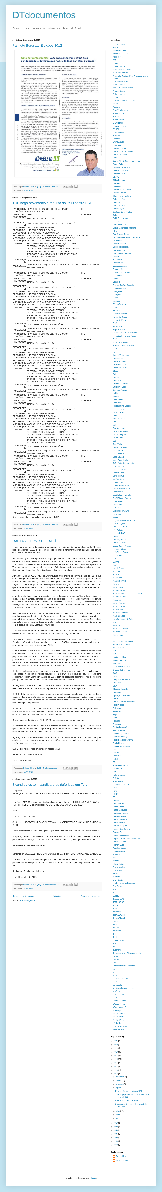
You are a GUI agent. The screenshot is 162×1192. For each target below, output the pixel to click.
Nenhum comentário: (51, 187)
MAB (115, 565)
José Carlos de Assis (121, 489)
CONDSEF (117, 202)
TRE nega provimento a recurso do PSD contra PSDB (53, 203)
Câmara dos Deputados (123, 151)
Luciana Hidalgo (119, 549)
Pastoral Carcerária (121, 727)
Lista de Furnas (119, 543)
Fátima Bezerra (119, 304)
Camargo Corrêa (120, 155)
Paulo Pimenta (119, 743)
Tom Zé (116, 928)
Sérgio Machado (119, 867)
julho (118, 1111)
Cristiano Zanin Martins (122, 212)
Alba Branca (118, 63)
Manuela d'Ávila (119, 581)
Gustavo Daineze (120, 390)
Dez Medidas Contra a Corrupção (127, 237)
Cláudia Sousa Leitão (122, 190)
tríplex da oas (118, 940)
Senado (116, 861)
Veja (115, 982)
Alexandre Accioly (120, 73)
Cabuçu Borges (119, 148)
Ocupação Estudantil (121, 679)
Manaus (116, 574)
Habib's (116, 393)
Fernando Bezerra (120, 314)
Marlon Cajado (119, 616)
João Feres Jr (118, 454)
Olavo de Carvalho (120, 689)
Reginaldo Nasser (120, 813)
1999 (116, 1137)
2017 (116, 1055)
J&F (114, 425)
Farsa (115, 298)
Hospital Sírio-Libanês (122, 406)
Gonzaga (117, 377)
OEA (115, 686)
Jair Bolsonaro (119, 428)
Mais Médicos (118, 568)
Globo (115, 371)
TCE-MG (116, 905)
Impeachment (118, 409)
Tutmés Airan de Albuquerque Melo (127, 953)
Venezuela (117, 985)
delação (116, 221)
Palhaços (117, 711)
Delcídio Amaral (119, 225)
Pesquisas (117, 756)
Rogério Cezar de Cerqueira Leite (127, 839)
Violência (116, 991)
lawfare (116, 517)
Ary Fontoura (118, 113)
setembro (120, 1084)
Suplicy (116, 896)
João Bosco (118, 450)
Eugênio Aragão (119, 288)
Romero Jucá (118, 845)
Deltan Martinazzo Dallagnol (124, 228)
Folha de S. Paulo (120, 342)
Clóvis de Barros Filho (122, 196)
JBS (114, 441)
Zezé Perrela (118, 1029)
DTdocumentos (44, 15)
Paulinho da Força (120, 737)
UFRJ (115, 956)
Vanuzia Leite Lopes (121, 978)
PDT (115, 749)
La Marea (117, 514)
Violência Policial (120, 994)
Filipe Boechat (119, 330)
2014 (116, 1066)
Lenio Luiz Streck (120, 527)
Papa (115, 714)
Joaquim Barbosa (120, 469)
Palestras (117, 708)
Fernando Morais (120, 320)
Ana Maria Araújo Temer (123, 88)
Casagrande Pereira (121, 167)
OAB (115, 673)
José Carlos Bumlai (121, 485)
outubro (119, 1081)
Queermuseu (118, 803)
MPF (115, 651)
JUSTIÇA (117, 508)
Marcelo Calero (119, 597)
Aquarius (116, 107)
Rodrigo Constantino (121, 829)
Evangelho (117, 291)
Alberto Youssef (119, 67)
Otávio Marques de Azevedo (124, 702)
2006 (116, 1130)
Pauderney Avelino (121, 734)
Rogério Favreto (119, 842)
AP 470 (116, 104)
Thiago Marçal (119, 918)
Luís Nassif (117, 555)
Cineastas (117, 186)
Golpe (115, 374)
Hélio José (117, 403)
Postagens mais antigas (90, 896)
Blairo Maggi (118, 123)
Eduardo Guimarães (121, 272)
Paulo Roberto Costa (121, 746)
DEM (115, 231)
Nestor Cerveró (119, 660)
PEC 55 (116, 753)
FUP (115, 349)
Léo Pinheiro (118, 530)
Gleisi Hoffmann (119, 364)
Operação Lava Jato (121, 695)
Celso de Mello (119, 174)
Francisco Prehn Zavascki (123, 345)
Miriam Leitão (118, 648)
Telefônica (117, 912)
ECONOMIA (118, 259)
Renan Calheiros (120, 819)
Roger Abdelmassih (121, 835)
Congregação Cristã (121, 209)
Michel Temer (118, 635)
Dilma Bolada (118, 240)
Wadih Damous (119, 1001)
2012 (116, 1074)
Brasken (116, 139)
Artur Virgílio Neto (120, 110)
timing (115, 921)
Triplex (116, 937)
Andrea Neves (119, 91)
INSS (115, 415)
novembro (120, 1077)
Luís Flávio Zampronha (122, 552)
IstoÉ (115, 422)
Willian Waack (119, 1017)
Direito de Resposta (121, 247)
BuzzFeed (117, 145)
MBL (115, 622)
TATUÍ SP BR (29, 190)
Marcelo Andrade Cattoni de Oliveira (128, 593)
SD (114, 858)
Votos (115, 998)
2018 (116, 1052)
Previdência (118, 781)
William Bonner (119, 1013)
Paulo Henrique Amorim (123, 740)
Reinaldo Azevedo (120, 816)
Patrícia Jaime (119, 730)
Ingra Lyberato (119, 412)
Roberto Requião (120, 826)
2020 (116, 1044)
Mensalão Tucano (120, 629)
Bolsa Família (118, 132)
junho (118, 1115)
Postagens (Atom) (27, 900)
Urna (115, 969)
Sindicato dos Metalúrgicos (124, 883)
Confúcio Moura (119, 206)
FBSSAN (116, 311)
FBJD (115, 307)
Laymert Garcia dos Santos (124, 520)
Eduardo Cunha (119, 269)
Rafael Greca (118, 807)
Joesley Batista (119, 473)
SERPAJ (116, 874)
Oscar (115, 698)
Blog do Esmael (119, 126)
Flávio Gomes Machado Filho (125, 333)
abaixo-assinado (119, 44)
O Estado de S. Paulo (122, 667)
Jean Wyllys (118, 444)
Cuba (115, 215)
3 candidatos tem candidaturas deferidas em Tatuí (50, 785)
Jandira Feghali (119, 435)
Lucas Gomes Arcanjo (122, 546)
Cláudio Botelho (119, 193)
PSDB (115, 794)
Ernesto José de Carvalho (123, 285)
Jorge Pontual (118, 476)
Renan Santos (119, 823)
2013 (116, 1070)
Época (115, 279)
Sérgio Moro (118, 870)
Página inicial (57, 896)
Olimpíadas (117, 692)
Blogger (93, 1178)
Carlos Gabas (118, 164)
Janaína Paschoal (120, 431)
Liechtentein (118, 536)
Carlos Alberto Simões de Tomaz (126, 161)
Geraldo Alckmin (119, 358)
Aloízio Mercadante (121, 81)
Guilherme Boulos (120, 384)
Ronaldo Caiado (119, 848)
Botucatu (116, 135)
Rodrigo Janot (119, 832)
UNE (115, 963)
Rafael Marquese (120, 810)
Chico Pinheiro (119, 183)
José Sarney (118, 501)
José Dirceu (118, 492)
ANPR (115, 97)
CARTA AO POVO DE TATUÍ (34, 541)
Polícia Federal (119, 775)
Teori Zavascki (119, 915)
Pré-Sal (116, 778)
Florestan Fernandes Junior (124, 336)
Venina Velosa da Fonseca (124, 988)
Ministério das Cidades (122, 645)
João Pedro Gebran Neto (123, 463)
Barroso (116, 116)
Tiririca (116, 924)
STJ (114, 893)
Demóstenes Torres (121, 234)
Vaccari (116, 972)
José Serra (117, 505)
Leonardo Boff (119, 533)
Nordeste (117, 664)
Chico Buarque (119, 180)
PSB (115, 788)
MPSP (115, 654)
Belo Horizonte (119, 120)
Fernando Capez (120, 317)
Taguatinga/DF (119, 899)
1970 (116, 1145)
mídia (115, 638)
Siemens (116, 877)
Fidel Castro (118, 326)
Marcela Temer (119, 590)
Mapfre (116, 584)
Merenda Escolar (120, 632)
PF (114, 762)
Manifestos (117, 578)
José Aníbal (118, 482)
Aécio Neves (118, 57)
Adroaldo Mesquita (121, 54)
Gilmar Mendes (119, 361)
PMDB (115, 772)
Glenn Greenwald (120, 368)
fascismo (116, 301)
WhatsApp (117, 1010)
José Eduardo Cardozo (122, 498)
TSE (115, 943)
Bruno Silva (121, 1156)
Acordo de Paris (119, 51)
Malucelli (116, 571)
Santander (117, 854)
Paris (115, 718)
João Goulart (118, 457)
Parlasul (116, 721)
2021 (116, 1041)
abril (118, 1118)
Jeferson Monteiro (120, 447)
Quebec (116, 800)
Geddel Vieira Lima (121, 355)
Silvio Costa (118, 880)
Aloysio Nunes (119, 85)
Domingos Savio (119, 250)
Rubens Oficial (122, 1160)
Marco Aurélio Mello (121, 600)
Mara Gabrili (118, 587)
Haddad (116, 396)
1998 (116, 1141)
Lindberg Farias (119, 540)
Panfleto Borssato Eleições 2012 (37, 45)
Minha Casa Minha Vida (123, 641)
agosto (119, 1088)
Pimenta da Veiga (120, 765)
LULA (115, 559)
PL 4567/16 (117, 769)
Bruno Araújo (118, 142)
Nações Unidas (119, 657)
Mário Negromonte (120, 613)
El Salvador (117, 275)
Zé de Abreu (118, 1023)
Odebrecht (117, 683)
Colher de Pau (119, 199)
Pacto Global (118, 705)
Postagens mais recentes (23, 896)
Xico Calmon (118, 1020)
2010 (116, 1123)
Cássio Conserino (120, 171)
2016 (116, 1059)
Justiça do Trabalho (121, 511)
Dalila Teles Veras (120, 218)
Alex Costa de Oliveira (122, 70)
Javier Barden (118, 438)
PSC (115, 791)
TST (115, 947)
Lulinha (116, 562)
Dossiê (116, 256)
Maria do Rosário (120, 606)
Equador (116, 282)
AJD (115, 60)
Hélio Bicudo (118, 400)
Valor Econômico (120, 975)
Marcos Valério (119, 603)
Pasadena (117, 724)
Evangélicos (118, 295)
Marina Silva (118, 609)
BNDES (116, 129)
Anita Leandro (119, 94)
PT (114, 797)
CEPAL (116, 177)
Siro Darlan (117, 886)
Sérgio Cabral (118, 864)
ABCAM (116, 47)
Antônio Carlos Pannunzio (124, 101)
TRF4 (115, 934)
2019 (116, 1048)
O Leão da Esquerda (121, 670)
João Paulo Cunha (120, 460)
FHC (115, 323)
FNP (115, 339)
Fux (114, 352)
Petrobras (117, 759)
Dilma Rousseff (119, 244)
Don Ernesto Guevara (122, 253)
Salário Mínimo (119, 851)
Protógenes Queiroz (121, 784)
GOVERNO (117, 380)
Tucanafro (117, 950)
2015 (116, 1063)
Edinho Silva (118, 263)
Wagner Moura (119, 1004)
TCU (115, 908)
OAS (115, 676)
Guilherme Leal (119, 387)
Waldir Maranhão (120, 1007)
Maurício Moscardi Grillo (123, 619)
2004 (116, 1134)
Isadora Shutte (119, 419)
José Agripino (118, 479)
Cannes (116, 158)
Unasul (116, 959)
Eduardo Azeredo (120, 266)
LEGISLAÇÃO (119, 524)
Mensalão (117, 625)
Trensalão (117, 931)
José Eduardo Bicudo (122, 495)
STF (115, 889)
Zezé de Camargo (120, 1026)
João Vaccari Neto (120, 466)
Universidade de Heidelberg (124, 966)
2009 (116, 1127)
